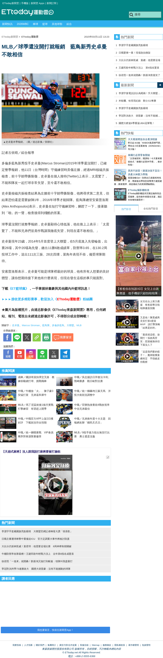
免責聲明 (146, 645)
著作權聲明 (133, 645)
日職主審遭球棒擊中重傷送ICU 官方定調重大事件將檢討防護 (35, 538)
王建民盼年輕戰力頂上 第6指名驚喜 (139, 67)
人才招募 (28, 645)
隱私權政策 (119, 645)
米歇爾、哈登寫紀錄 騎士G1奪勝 (137, 100)
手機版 (25, 3)
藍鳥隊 (46, 325)
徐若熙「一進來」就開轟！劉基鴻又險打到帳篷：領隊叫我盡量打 (37, 561)
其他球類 (57, 24)
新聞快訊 (7, 24)
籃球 (45, 24)
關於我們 (40, 645)
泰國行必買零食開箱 (125, 151)
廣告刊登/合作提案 (68, 645)
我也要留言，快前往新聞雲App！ (55, 630)
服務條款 (107, 645)
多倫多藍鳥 (58, 325)
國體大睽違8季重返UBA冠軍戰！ (136, 123)
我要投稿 (17, 645)
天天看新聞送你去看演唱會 (128, 139)
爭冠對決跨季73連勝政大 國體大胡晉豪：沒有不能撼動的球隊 (36, 568)
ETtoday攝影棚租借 (124, 183)
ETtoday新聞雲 (10, 3)
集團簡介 (52, 645)
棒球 (35, 24)
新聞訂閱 (51, 3)
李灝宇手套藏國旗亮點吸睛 (133, 45)
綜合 (69, 24)
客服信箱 (84, 645)
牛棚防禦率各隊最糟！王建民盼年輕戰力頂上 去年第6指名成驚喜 (38, 553)
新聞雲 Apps (37, 3)
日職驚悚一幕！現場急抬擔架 (134, 52)
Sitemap (96, 645)
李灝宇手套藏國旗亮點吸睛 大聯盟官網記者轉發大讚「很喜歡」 (37, 531)
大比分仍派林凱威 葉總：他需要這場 (139, 60)
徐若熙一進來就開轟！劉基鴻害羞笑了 (139, 75)
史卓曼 (15, 325)
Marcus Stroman (31, 325)
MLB (79, 325)
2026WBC (23, 24)
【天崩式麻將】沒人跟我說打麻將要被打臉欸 (31, 451)
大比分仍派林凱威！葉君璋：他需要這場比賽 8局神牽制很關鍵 (36, 546)
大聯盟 (70, 325)
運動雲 (30, 12)
